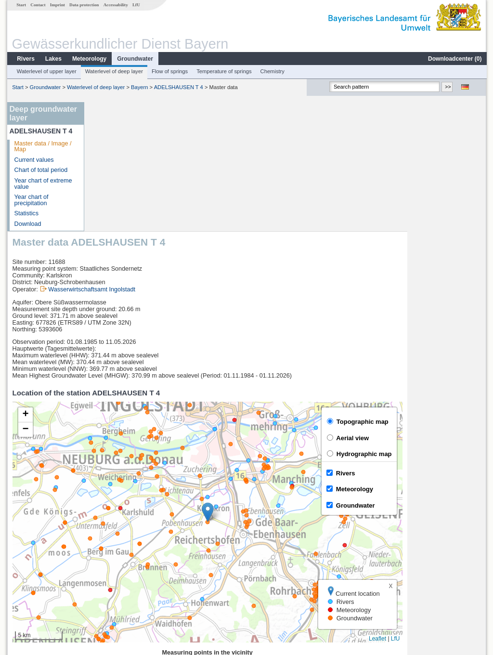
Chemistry (272, 71)
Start (21, 4)
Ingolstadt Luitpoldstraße (131, 555)
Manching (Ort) (118, 577)
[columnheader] (139, 535)
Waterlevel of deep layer (114, 71)
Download (27, 224)
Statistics (26, 213)
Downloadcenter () (454, 58)
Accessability (115, 4)
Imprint (57, 4)
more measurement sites (137, 587)
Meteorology (89, 58)
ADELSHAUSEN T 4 (178, 87)
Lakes (53, 58)
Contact (37, 4)
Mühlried (109, 566)
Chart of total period (40, 170)
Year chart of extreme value (43, 183)
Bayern (138, 87)
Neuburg (109, 545)
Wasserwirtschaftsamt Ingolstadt (170, 160)
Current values (33, 160)
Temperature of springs (223, 71)
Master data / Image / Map (42, 146)
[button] (287, 383)
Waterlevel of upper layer (46, 71)
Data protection (83, 4)
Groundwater (135, 58)
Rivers (25, 58)
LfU (136, 4)
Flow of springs (169, 71)
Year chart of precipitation (31, 200)
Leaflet (456, 509)
